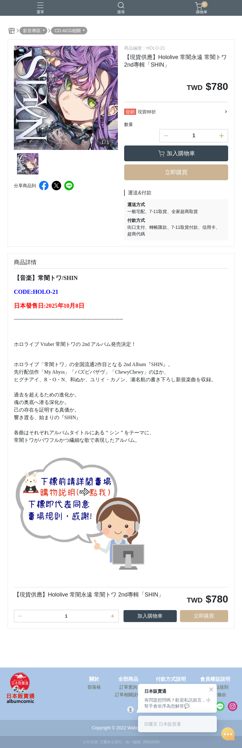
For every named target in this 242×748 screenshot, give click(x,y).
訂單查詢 (128, 687)
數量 (128, 124)
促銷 (130, 111)
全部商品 (128, 679)
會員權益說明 (215, 679)
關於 (94, 679)
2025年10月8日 (65, 305)
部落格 (94, 687)
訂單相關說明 (128, 694)
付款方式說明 (171, 679)
